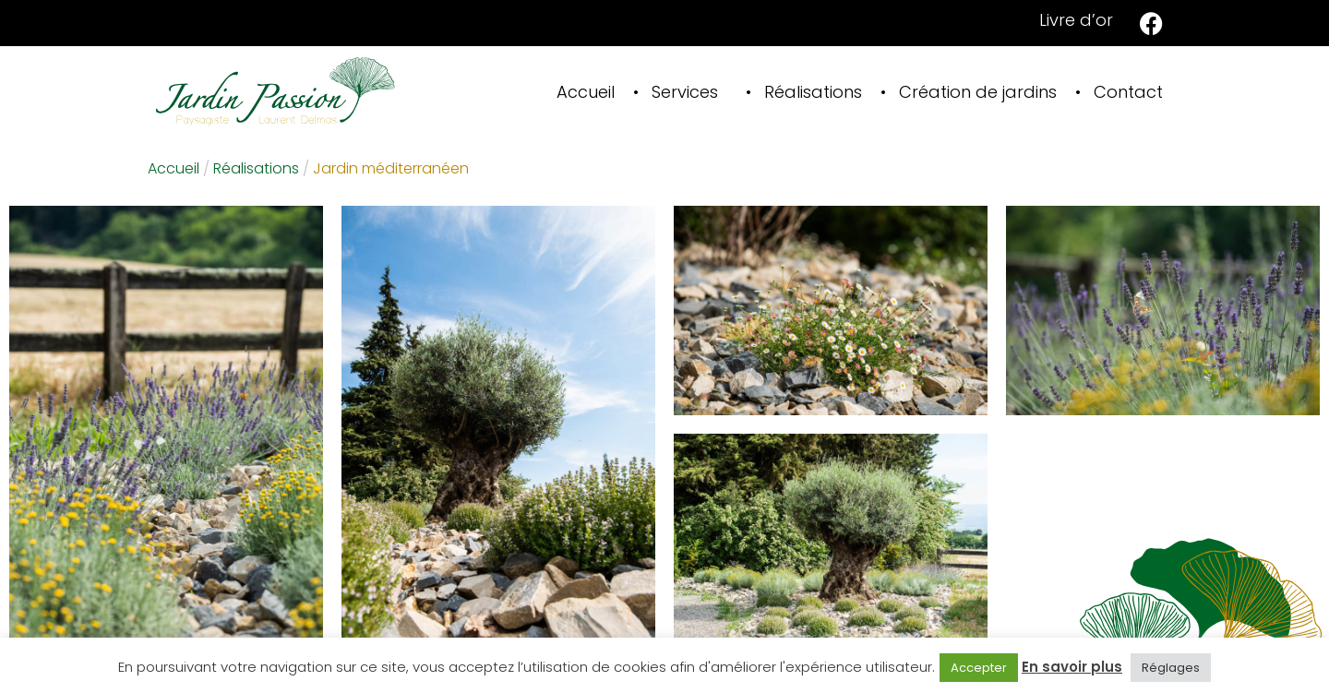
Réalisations (813, 91)
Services (685, 91)
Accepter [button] (979, 667)
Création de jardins (978, 91)
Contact (1128, 91)
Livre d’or (1076, 19)
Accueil (586, 91)
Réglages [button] (1171, 667)
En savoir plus (1072, 667)
